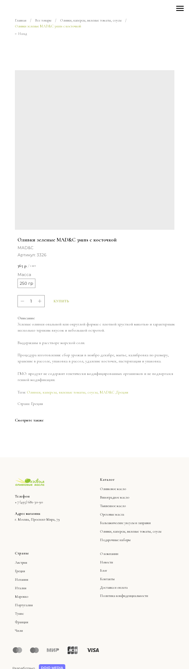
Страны (22, 553)
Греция (122, 392)
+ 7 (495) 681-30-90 (29, 502)
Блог (103, 570)
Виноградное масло (114, 497)
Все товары (43, 20)
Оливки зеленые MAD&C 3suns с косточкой (48, 26)
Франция (21, 622)
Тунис (19, 613)
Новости (106, 562)
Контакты (107, 579)
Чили (19, 630)
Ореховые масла (112, 514)
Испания (21, 579)
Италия (20, 588)
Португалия (24, 605)
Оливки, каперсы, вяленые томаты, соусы (90, 20)
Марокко (21, 596)
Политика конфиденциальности (124, 595)
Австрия (21, 562)
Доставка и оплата (114, 587)
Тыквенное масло (113, 506)
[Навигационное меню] (180, 8)
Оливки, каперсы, (113, 531)
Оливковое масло (113, 489)
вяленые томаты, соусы (144, 531)
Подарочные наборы (115, 540)
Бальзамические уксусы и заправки (125, 523)
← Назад (21, 33)
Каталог (107, 479)
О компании (109, 553)
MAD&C (107, 392)
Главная (20, 20)
